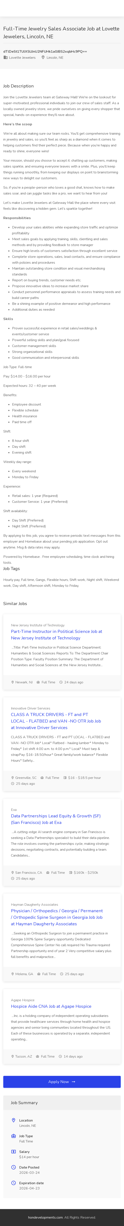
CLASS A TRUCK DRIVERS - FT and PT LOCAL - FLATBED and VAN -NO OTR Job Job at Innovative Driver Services (56, 721)
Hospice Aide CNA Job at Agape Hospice (51, 1006)
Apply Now (62, 1081)
